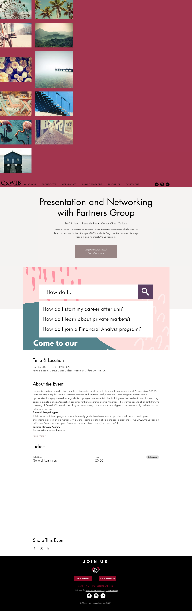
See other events (96, 253)
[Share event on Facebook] (34, 548)
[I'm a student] (83, 579)
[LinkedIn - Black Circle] (157, 184)
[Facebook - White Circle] (89, 595)
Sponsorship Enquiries (95, 590)
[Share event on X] (41, 548)
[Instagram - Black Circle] (162, 184)
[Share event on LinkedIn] (49, 548)
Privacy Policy (112, 590)
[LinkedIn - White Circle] (102, 595)
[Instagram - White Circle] (96, 595)
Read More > (39, 435)
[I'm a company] (107, 579)
